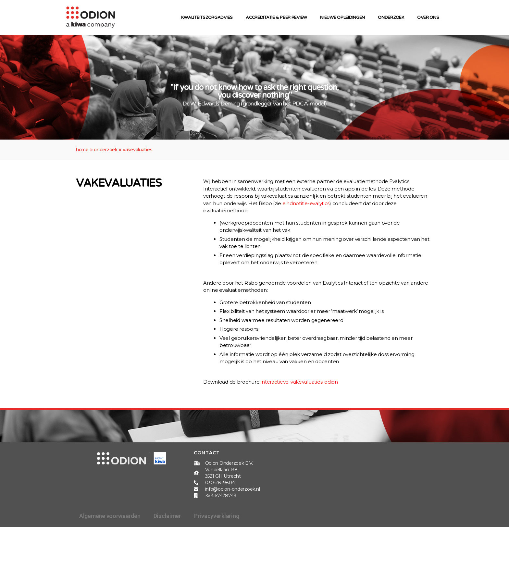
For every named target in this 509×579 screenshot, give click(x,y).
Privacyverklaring (216, 515)
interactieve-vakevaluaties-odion (299, 382)
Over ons (429, 17)
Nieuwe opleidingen (344, 17)
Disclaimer (167, 515)
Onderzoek (392, 17)
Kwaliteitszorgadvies (208, 17)
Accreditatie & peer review (278, 17)
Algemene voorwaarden (110, 515)
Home (82, 150)
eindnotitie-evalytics (305, 203)
